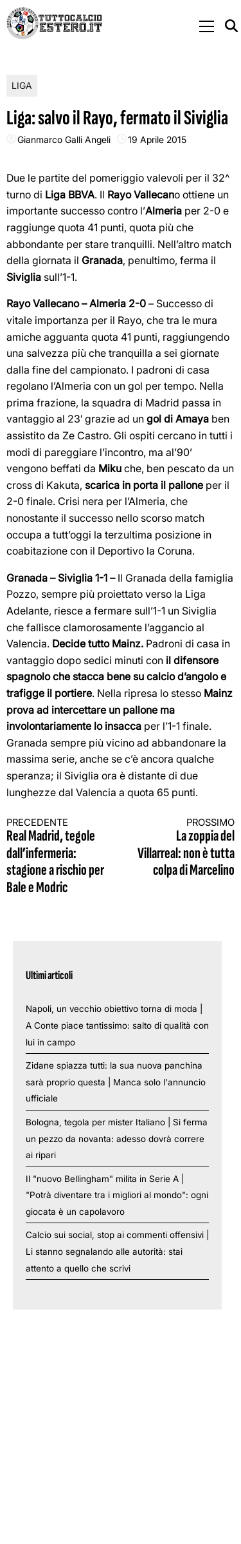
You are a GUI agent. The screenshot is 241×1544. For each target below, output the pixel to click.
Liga (22, 85)
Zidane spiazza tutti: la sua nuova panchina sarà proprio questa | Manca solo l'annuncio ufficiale (116, 1081)
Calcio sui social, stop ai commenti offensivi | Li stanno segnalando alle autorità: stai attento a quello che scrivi (117, 1251)
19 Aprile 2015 (157, 139)
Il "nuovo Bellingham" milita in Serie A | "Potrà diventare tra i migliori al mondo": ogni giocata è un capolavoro (117, 1195)
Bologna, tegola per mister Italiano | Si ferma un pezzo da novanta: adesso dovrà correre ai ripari (117, 1138)
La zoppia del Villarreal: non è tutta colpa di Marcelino (183, 848)
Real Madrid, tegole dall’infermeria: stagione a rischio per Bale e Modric (57, 856)
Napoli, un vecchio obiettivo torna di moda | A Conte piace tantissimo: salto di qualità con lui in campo (117, 1025)
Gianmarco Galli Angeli (64, 139)
